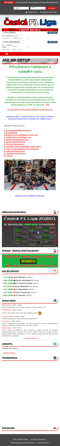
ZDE (47, 105)
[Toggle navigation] (7, 54)
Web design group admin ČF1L (23, 443)
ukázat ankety (9, 353)
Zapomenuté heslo (48, 12)
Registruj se (31, 12)
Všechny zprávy (30, 338)
